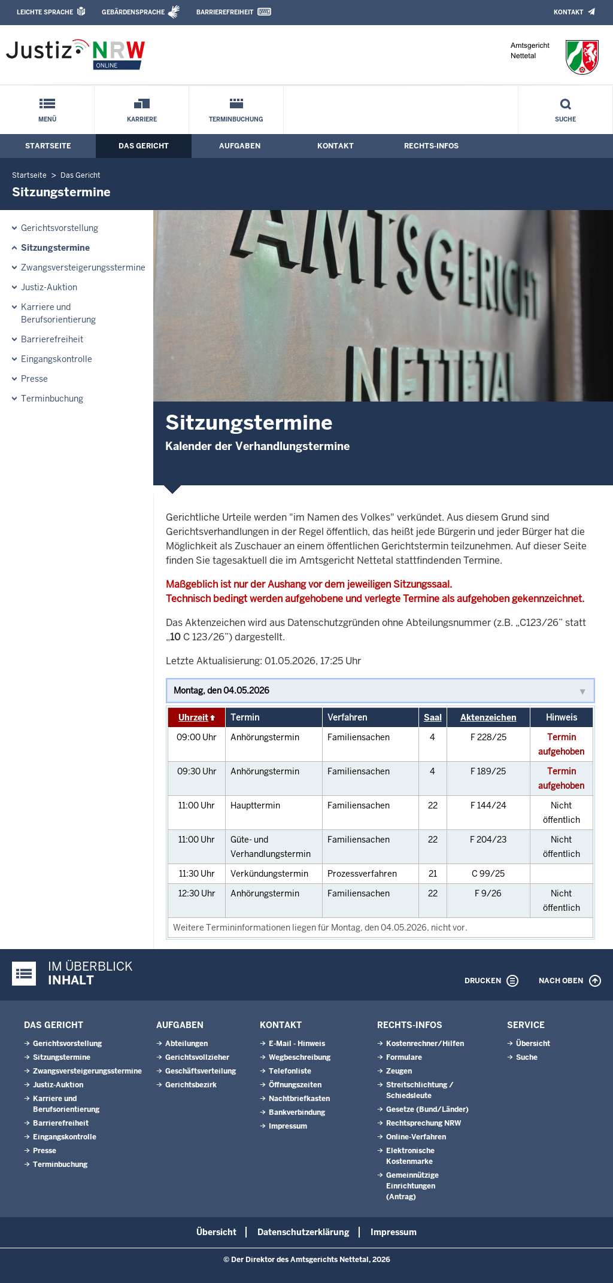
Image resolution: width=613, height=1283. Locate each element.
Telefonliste (290, 1071)
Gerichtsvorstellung (59, 228)
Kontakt (568, 12)
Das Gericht (144, 146)
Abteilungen (186, 1043)
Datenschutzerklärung (303, 1232)
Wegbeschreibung (299, 1057)
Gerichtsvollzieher (197, 1057)
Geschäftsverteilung (200, 1071)
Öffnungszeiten (295, 1085)
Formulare (404, 1057)
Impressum (288, 1126)
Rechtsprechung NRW (423, 1123)
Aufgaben (239, 146)
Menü (47, 119)
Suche (565, 119)
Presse (34, 378)
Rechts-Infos (431, 146)
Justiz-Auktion (49, 287)
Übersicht (533, 1043)
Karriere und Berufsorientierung (58, 313)
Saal (433, 717)
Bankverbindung (297, 1112)
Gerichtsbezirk (191, 1085)
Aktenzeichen (488, 717)
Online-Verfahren (416, 1137)
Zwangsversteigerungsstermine (83, 267)
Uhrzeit (193, 717)
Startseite (48, 146)
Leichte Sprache (45, 12)
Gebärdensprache (133, 12)
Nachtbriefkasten (299, 1098)
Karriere (142, 119)
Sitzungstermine (55, 247)
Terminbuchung (236, 119)
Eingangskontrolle (56, 359)
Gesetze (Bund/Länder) (427, 1109)
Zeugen (399, 1071)
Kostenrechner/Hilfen (425, 1043)
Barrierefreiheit (224, 12)
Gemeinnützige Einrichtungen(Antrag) (412, 1186)
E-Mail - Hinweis (297, 1043)
